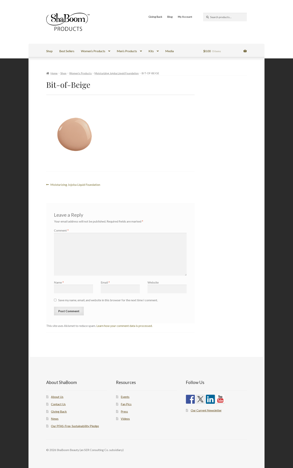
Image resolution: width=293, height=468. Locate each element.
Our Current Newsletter (206, 410)
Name (59, 282)
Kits (151, 51)
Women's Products (80, 73)
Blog (170, 16)
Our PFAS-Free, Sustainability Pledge (75, 426)
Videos (125, 418)
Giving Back (155, 16)
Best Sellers (66, 51)
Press (124, 411)
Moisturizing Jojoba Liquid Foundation (117, 73)
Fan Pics (126, 404)
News (54, 418)
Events (125, 396)
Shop (49, 51)
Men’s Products (127, 51)
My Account (185, 16)
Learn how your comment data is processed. (124, 325)
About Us (57, 396)
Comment (61, 230)
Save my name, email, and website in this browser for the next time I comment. (108, 300)
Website (153, 282)
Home (54, 73)
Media (169, 51)
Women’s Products (93, 51)
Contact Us (58, 404)
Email (105, 282)
